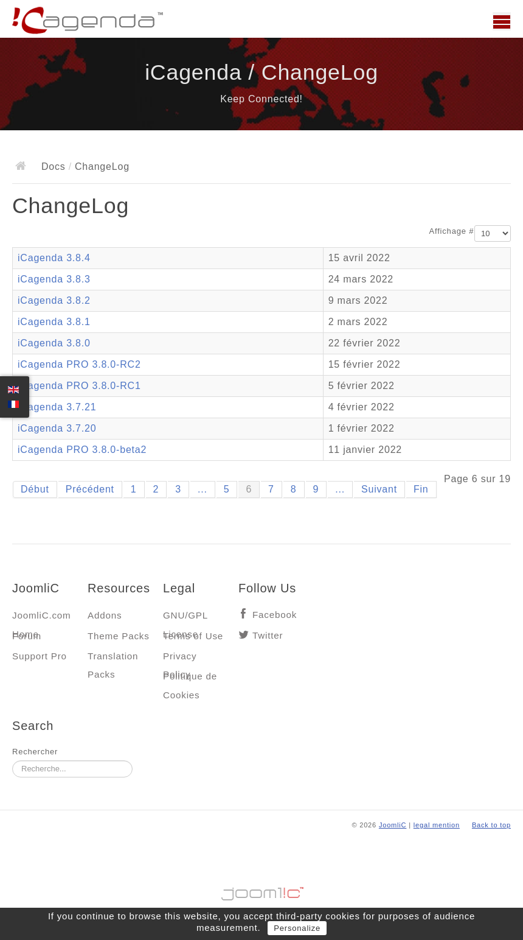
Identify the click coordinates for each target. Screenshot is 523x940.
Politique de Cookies (190, 679)
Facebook (274, 614)
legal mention (437, 825)
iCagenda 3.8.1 (54, 322)
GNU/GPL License (185, 618)
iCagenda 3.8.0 (54, 343)
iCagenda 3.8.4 (54, 258)
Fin (421, 489)
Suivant (379, 489)
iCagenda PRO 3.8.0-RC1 (79, 386)
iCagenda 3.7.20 (57, 428)
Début (35, 489)
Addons (105, 615)
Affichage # (451, 231)
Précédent (90, 489)
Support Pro (39, 656)
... (202, 489)
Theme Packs (119, 636)
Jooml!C (261, 890)
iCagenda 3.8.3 (54, 279)
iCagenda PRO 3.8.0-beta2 (82, 449)
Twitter (267, 635)
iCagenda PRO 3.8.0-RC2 (79, 364)
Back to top (491, 825)
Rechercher (35, 751)
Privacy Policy (179, 659)
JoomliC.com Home (41, 618)
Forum (26, 636)
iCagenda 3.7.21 (57, 407)
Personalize (297, 928)
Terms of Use (193, 636)
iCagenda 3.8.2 (54, 300)
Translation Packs (113, 659)
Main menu (502, 21)
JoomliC (393, 825)
